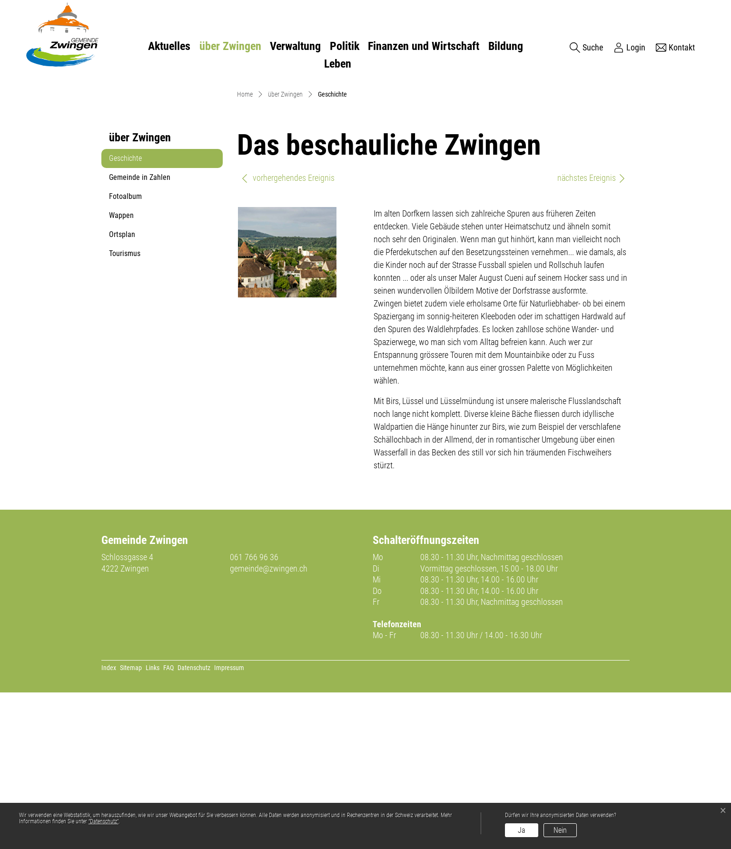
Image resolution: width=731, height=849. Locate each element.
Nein (560, 830)
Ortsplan (122, 390)
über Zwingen (230, 46)
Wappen (121, 371)
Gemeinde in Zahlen (139, 333)
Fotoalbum (125, 352)
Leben (337, 63)
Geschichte (132, 317)
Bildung (505, 46)
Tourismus (124, 410)
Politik (344, 46)
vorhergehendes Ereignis (287, 334)
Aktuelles (169, 46)
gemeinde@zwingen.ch (268, 725)
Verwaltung (295, 46)
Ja (521, 830)
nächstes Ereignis (592, 334)
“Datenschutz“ (104, 821)
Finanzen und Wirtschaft (423, 46)
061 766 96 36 (254, 714)
